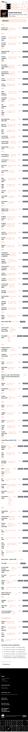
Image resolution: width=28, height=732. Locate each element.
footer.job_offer (4, 698)
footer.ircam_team (5, 699)
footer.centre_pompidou (6, 704)
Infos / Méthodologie (5, 708)
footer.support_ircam (5, 703)
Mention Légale (4, 709)
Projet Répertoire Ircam (6, 711)
